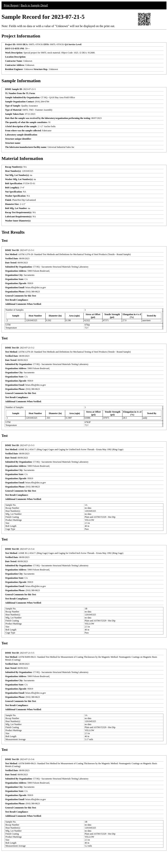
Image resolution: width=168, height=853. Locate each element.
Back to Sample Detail (34, 5)
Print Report (11, 5)
